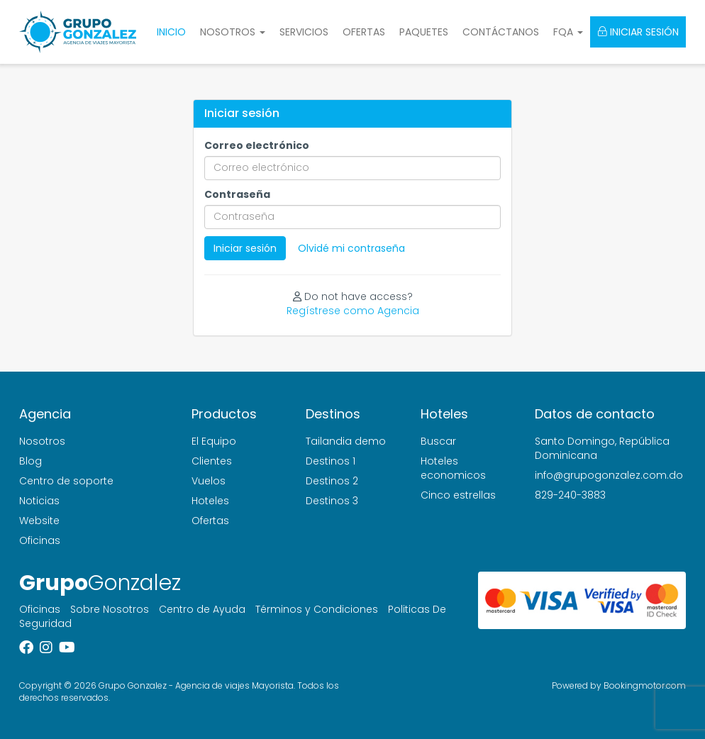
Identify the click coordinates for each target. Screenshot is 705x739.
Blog (30, 461)
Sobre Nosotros (109, 609)
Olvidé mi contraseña (351, 248)
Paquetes (423, 32)
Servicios (303, 32)
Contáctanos (500, 32)
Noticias (39, 501)
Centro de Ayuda (202, 609)
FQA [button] (568, 32)
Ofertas (364, 32)
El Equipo (213, 441)
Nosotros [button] (232, 32)
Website (39, 520)
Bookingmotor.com (645, 685)
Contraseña (237, 194)
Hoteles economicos (453, 468)
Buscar (438, 441)
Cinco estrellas (458, 495)
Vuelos (208, 481)
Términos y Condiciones (316, 609)
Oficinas (39, 540)
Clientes (211, 461)
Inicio (171, 32)
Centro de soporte (66, 481)
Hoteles (210, 501)
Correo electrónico (256, 145)
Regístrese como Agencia (353, 311)
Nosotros (42, 441)
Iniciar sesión (638, 32)
